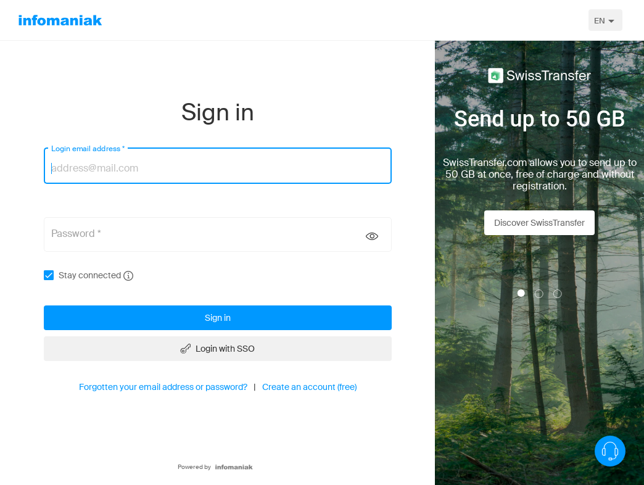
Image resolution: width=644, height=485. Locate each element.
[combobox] (605, 20)
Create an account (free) (309, 386)
